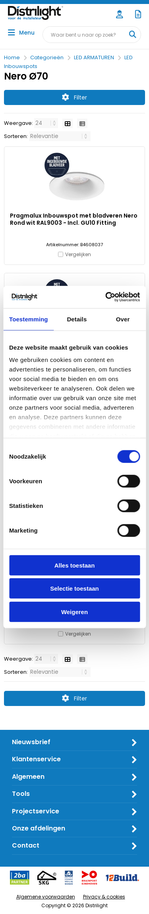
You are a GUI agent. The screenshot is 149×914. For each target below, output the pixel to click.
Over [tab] (123, 318)
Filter (74, 97)
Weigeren (74, 611)
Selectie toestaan (74, 588)
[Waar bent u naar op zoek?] (132, 35)
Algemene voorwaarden (45, 896)
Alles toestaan (74, 565)
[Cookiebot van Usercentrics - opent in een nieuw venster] (106, 297)
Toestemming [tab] (28, 318)
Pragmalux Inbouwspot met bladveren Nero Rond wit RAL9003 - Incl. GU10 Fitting (73, 219)
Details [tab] (77, 318)
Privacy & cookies (104, 896)
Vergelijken (78, 254)
